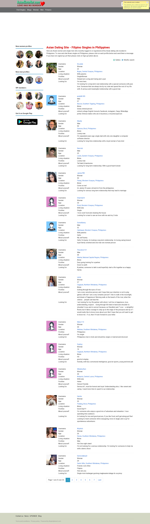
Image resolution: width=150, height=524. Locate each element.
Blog (39, 516)
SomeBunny (81, 223)
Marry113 (80, 322)
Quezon (80, 129)
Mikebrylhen (81, 369)
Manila (79, 257)
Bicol (85, 129)
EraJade (80, 64)
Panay (79, 181)
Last (99, 480)
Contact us (19, 516)
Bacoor (79, 104)
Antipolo (80, 377)
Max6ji (79, 121)
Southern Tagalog (89, 104)
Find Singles (21, 10)
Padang (80, 404)
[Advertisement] (75, 28)
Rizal (79, 205)
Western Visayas (88, 181)
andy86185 (81, 96)
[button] (147, 2)
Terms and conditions (23, 521)
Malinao (80, 329)
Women (36, 10)
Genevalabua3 (82, 456)
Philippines (98, 71)
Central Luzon (89, 377)
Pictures (48, 10)
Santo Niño (81, 463)
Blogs (29, 10)
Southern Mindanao (91, 329)
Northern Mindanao (91, 285)
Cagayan (80, 285)
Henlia (79, 396)
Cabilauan (80, 230)
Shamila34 (81, 198)
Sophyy (79, 344)
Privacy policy (35, 521)
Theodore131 (82, 250)
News (26, 516)
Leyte (79, 156)
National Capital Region (91, 257)
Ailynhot (80, 429)
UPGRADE (33, 516)
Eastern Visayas (88, 156)
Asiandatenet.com (55, 521)
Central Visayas (87, 71)
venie (79, 277)
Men (42, 10)
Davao (79, 436)
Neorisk (80, 148)
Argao (79, 71)
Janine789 (81, 173)
